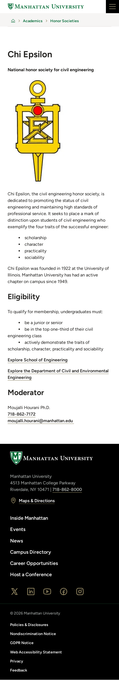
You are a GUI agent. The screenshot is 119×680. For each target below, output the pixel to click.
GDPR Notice (22, 643)
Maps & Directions (32, 500)
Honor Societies (64, 21)
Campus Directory (30, 552)
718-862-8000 (67, 489)
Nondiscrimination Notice (33, 634)
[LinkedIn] (30, 591)
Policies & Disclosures (29, 624)
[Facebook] (63, 591)
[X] (14, 591)
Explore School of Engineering (38, 359)
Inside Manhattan (29, 518)
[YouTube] (47, 591)
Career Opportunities (34, 563)
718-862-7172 (21, 414)
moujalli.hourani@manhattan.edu (41, 420)
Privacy (16, 661)
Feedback (18, 670)
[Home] (46, 6)
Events (17, 529)
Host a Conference (31, 575)
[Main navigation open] (112, 6)
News (16, 541)
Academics (33, 21)
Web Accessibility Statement (36, 652)
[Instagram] (80, 591)
